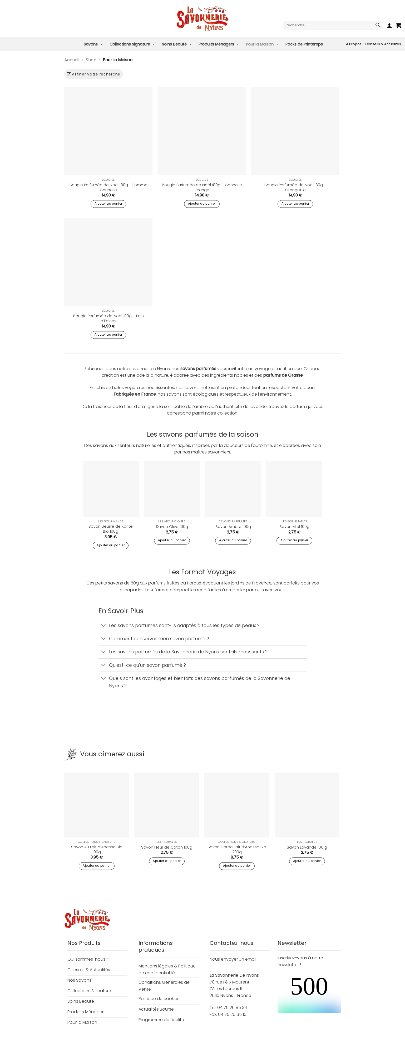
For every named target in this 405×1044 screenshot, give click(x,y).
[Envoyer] (377, 25)
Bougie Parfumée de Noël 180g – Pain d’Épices (108, 318)
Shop (91, 60)
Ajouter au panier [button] (108, 203)
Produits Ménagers (219, 44)
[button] (389, 25)
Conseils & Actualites (383, 44)
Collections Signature (132, 44)
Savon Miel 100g (294, 526)
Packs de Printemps (304, 44)
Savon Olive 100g (172, 526)
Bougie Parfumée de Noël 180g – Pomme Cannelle (108, 187)
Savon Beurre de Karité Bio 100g (110, 529)
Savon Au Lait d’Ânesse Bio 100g (96, 849)
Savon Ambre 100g (233, 526)
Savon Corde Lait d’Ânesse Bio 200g (237, 849)
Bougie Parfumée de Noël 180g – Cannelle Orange (202, 187)
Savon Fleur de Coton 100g (166, 847)
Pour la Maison (262, 44)
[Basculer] (103, 626)
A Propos (354, 44)
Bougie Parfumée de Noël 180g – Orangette (295, 187)
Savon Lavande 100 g (307, 847)
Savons (93, 44)
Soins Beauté (177, 44)
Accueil (71, 60)
